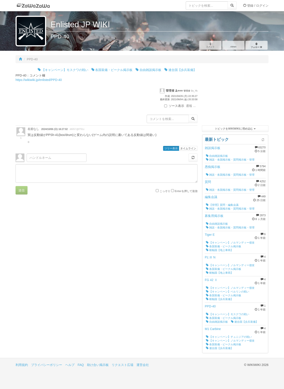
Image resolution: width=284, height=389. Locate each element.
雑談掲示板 (212, 148)
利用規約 (22, 365)
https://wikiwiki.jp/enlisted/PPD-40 (39, 80)
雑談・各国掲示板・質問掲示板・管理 (230, 159)
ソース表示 (174, 106)
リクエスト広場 (122, 365)
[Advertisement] (235, 95)
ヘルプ (70, 365)
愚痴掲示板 (212, 167)
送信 (21, 190)
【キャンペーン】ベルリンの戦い (227, 291)
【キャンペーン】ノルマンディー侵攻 (230, 242)
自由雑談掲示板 (148, 70)
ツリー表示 (171, 148)
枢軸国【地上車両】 (219, 250)
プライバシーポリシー (46, 365)
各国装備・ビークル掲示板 (112, 70)
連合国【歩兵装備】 (180, 70)
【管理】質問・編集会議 (222, 204)
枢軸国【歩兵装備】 (219, 299)
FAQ (81, 365)
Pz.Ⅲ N (210, 257)
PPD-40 (210, 306)
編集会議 (211, 197)
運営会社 (142, 365)
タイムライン (188, 148)
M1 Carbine (213, 329)
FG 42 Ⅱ (211, 280)
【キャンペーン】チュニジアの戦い (229, 336)
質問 (208, 182)
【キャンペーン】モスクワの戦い (63, 70)
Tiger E (210, 234)
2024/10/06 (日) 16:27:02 (54, 129)
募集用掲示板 (214, 216)
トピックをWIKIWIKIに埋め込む (235, 128)
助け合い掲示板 (98, 365)
